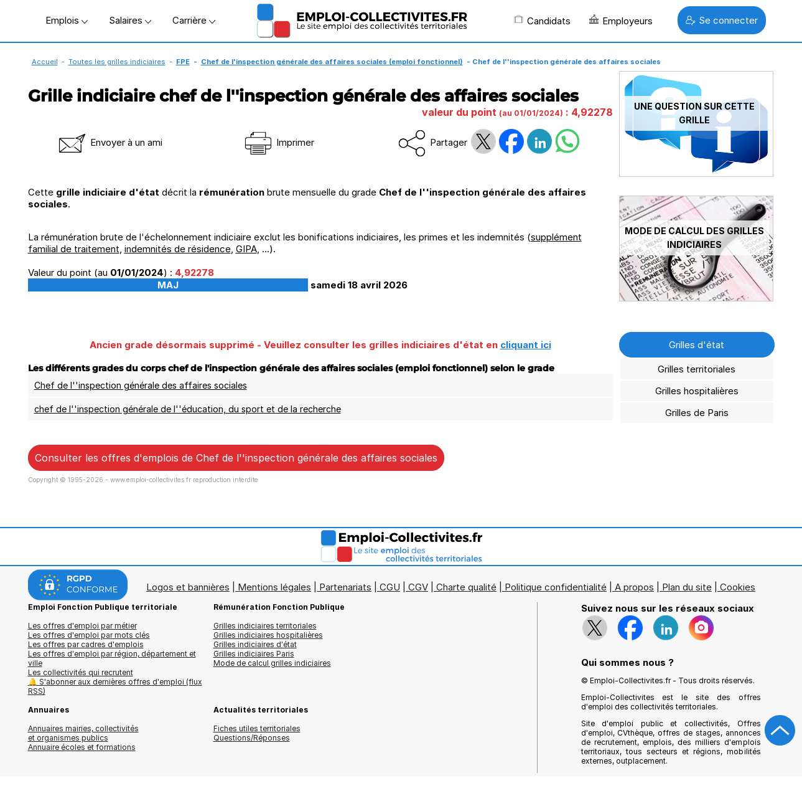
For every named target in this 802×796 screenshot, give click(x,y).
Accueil (45, 61)
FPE (183, 61)
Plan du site (687, 587)
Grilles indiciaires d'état (255, 644)
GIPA (246, 249)
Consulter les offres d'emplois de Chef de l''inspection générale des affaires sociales (236, 458)
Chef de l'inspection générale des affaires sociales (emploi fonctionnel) (332, 61)
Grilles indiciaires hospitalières (268, 635)
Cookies (737, 587)
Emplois (66, 20)
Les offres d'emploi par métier (82, 625)
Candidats (542, 20)
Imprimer (278, 142)
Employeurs (621, 20)
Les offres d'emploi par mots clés (89, 635)
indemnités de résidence (177, 249)
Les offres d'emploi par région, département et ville (112, 658)
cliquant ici (525, 345)
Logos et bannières (188, 587)
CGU (390, 587)
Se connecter (722, 20)
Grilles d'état (696, 345)
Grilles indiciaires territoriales (265, 625)
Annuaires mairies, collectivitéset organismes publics (83, 733)
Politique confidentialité (556, 587)
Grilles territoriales (696, 369)
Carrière (193, 20)
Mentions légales (274, 587)
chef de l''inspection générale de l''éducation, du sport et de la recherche (187, 409)
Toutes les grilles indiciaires (117, 61)
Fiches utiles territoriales (257, 728)
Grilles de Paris (697, 413)
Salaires (130, 20)
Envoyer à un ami (109, 142)
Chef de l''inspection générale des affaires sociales (140, 385)
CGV (418, 587)
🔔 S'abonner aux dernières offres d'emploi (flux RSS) (115, 686)
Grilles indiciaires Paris (253, 653)
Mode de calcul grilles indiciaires (272, 663)
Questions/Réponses (251, 737)
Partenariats (345, 587)
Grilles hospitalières (697, 391)
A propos (634, 587)
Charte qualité (466, 587)
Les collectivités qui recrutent (80, 672)
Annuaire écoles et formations (82, 747)
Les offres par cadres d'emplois (86, 644)
